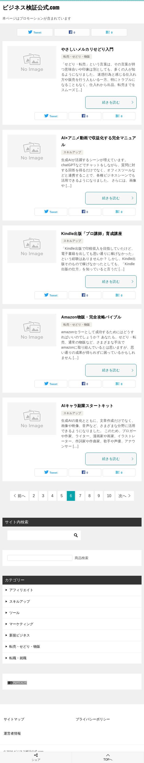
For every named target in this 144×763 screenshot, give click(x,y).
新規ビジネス (19, 635)
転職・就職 (17, 658)
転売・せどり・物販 (76, 56)
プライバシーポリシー (93, 719)
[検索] (44, 535)
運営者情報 (12, 733)
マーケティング (21, 624)
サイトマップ (14, 719)
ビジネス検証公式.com (31, 7)
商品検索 (81, 558)
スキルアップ (72, 152)
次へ (122, 496)
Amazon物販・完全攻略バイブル (91, 317)
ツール (14, 613)
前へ (21, 496)
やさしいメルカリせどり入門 (87, 49)
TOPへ (108, 757)
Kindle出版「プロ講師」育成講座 (91, 234)
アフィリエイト (21, 590)
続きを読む (118, 102)
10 (109, 496)
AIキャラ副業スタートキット (87, 406)
